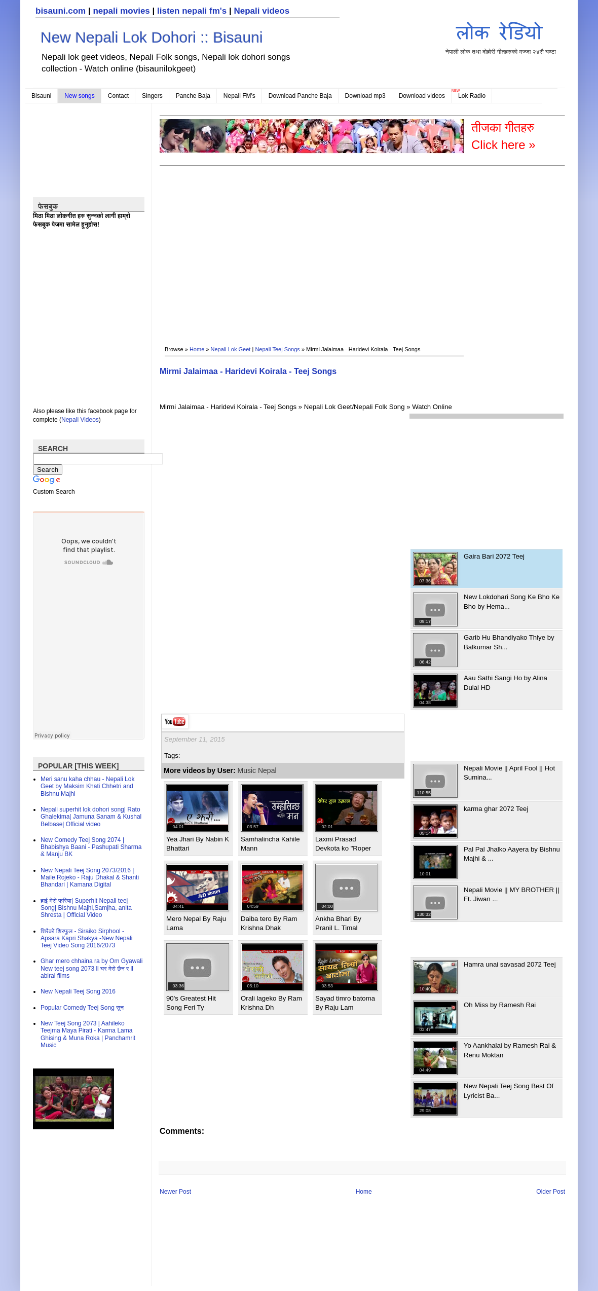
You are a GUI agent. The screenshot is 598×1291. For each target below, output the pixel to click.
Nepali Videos (80, 419)
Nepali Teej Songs (277, 349)
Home (197, 349)
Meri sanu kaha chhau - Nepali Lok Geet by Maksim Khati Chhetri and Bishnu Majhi (87, 786)
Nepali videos (261, 11)
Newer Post (175, 1191)
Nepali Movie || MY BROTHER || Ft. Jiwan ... (511, 894)
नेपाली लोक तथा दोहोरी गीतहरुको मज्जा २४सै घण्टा (500, 36)
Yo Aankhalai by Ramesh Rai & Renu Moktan (510, 1050)
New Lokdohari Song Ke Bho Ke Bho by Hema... (511, 601)
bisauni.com (60, 11)
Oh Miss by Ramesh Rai (500, 1005)
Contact (118, 95)
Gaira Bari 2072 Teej (494, 556)
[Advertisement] (279, 249)
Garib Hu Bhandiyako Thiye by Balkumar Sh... (509, 642)
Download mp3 (365, 95)
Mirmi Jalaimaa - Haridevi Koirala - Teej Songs (248, 371)
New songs (79, 95)
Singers (152, 95)
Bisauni (41, 95)
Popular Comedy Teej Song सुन (82, 1007)
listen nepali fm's (192, 11)
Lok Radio (471, 95)
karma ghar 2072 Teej (496, 809)
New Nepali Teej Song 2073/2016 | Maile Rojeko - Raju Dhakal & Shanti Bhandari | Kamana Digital (90, 878)
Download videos (422, 95)
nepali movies (121, 11)
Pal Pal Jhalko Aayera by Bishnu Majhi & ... (512, 853)
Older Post (550, 1191)
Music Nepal (257, 770)
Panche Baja (193, 95)
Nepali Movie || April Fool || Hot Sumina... (509, 772)
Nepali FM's (239, 95)
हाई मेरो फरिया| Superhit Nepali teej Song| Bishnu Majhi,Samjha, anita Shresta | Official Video (86, 908)
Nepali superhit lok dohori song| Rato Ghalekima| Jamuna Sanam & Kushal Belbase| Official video (91, 817)
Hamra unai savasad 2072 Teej (510, 964)
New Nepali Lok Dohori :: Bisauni (152, 37)
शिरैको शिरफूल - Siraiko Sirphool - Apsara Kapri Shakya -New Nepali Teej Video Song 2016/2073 (86, 938)
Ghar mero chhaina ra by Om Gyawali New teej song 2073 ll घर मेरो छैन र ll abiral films (91, 968)
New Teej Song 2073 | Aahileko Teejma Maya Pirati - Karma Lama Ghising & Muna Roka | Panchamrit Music (88, 1034)
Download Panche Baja (300, 95)
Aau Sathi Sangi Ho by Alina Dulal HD (505, 682)
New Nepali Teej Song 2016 (78, 991)
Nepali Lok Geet (231, 349)
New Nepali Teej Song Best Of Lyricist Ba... (508, 1090)
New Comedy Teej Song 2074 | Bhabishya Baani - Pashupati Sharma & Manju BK (91, 847)
